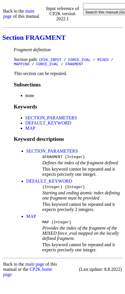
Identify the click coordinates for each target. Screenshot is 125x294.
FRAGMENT (74, 64)
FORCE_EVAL (79, 59)
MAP (30, 129)
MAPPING (22, 64)
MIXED (103, 59)
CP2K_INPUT (50, 59)
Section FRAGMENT (34, 37)
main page (34, 267)
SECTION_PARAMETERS (51, 118)
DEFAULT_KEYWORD (48, 123)
